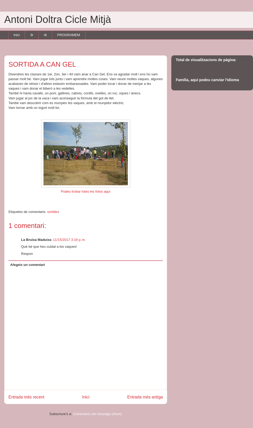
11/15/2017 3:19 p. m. (69, 240)
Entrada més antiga (145, 397)
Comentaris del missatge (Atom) (97, 414)
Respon (27, 254)
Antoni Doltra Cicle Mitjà (57, 19)
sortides (53, 212)
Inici (17, 35)
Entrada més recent (26, 397)
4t (45, 35)
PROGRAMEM (68, 35)
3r (31, 35)
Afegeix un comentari (27, 265)
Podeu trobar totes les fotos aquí (85, 191)
